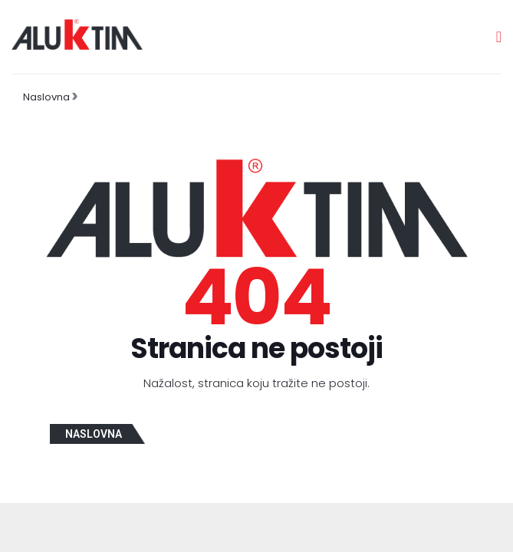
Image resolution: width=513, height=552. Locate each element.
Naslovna (46, 97)
